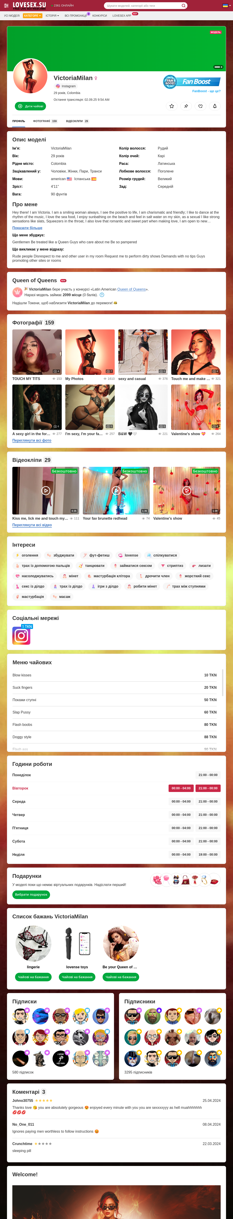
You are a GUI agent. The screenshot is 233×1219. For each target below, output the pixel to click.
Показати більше (27, 228)
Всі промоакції (77, 15)
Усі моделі (12, 15)
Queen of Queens (131, 289)
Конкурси (99, 15)
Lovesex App (122, 15)
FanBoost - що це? (206, 91)
